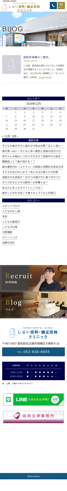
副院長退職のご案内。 (37, 57)
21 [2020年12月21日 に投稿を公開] (6, 124)
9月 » (15, 136)
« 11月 (6, 136)
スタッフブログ (11, 206)
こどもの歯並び (11, 221)
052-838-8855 (33, 352)
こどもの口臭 (9, 227)
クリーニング (9, 237)
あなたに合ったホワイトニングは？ (22, 187)
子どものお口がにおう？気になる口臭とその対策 (30, 172)
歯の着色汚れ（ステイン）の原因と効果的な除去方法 (32, 166)
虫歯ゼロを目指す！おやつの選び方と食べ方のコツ (31, 177)
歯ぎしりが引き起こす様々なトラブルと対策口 (29, 193)
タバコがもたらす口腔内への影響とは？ (25, 182)
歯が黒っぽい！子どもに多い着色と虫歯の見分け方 (31, 151)
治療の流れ (8, 242)
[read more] (45, 77)
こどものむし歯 (11, 211)
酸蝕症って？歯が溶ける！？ (18, 161)
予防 (4, 216)
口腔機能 (7, 232)
